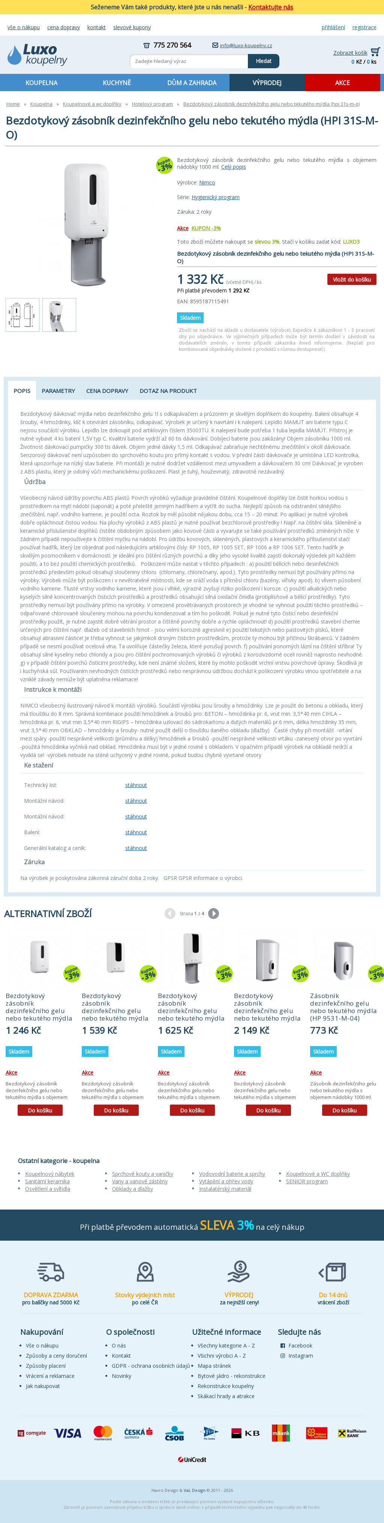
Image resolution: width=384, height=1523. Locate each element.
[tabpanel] (40, 1024)
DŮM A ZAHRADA (191, 83)
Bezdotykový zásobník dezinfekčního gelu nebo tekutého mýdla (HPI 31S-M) (39, 1010)
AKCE (342, 83)
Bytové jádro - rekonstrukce (232, 1375)
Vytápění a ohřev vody (226, 1181)
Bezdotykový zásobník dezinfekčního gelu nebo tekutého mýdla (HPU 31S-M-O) (191, 1010)
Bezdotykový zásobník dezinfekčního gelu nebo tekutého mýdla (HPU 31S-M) (115, 1010)
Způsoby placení (46, 1365)
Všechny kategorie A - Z (226, 1345)
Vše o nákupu (24, 27)
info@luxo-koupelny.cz (246, 45)
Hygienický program (216, 197)
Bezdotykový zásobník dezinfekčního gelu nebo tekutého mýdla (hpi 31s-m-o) (271, 103)
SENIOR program (307, 1181)
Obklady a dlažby (132, 1188)
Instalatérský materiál (225, 1188)
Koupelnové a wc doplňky (92, 103)
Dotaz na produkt (168, 390)
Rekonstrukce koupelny (226, 1386)
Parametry (58, 390)
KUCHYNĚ (117, 83)
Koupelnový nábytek (49, 1173)
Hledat (260, 59)
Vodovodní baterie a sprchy (232, 1173)
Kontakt (96, 27)
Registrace (364, 27)
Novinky (121, 1375)
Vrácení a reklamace (50, 1375)
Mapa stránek (214, 1365)
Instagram (296, 1355)
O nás (119, 1345)
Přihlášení (333, 27)
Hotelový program (152, 103)
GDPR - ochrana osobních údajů (151, 1365)
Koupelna (41, 103)
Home (13, 103)
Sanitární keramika (47, 1181)
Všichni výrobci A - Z (222, 1355)
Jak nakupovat (43, 1386)
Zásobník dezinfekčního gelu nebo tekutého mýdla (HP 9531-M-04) (343, 1006)
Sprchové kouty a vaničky (142, 1173)
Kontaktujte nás (270, 7)
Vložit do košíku (352, 279)
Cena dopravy (63, 27)
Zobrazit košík (350, 52)
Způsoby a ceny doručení (56, 1355)
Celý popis (233, 166)
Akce (183, 228)
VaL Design (195, 1490)
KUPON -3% (206, 228)
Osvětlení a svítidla (47, 1188)
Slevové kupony (132, 27)
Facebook (296, 1345)
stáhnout (136, 784)
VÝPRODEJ (267, 83)
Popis (22, 390)
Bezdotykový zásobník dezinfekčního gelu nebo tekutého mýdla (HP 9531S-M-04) (267, 1010)
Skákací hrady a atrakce (226, 1396)
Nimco (207, 182)
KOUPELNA (41, 83)
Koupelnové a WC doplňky (318, 1173)
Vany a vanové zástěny (140, 1181)
